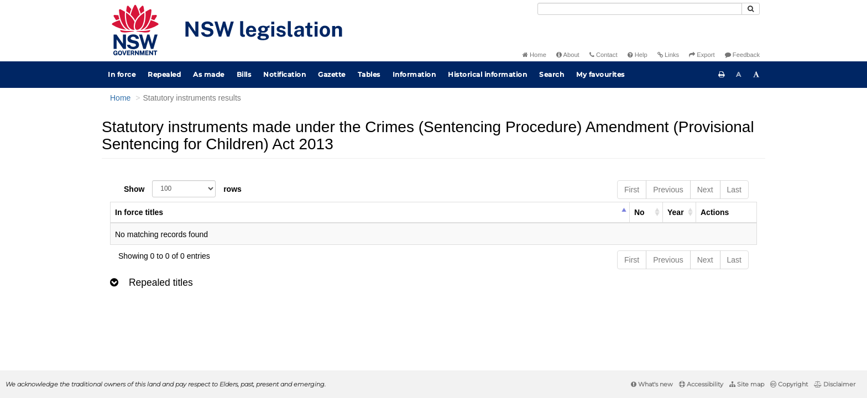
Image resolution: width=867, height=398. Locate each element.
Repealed (164, 74)
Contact (603, 54)
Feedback (742, 54)
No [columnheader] (639, 212)
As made (208, 74)
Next (705, 189)
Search (551, 74)
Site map (746, 384)
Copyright (789, 384)
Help (637, 54)
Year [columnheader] (675, 212)
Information (414, 74)
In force (121, 74)
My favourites (600, 74)
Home (534, 54)
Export (701, 54)
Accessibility (701, 384)
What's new (652, 384)
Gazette (332, 74)
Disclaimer (834, 384)
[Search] (639, 9)
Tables (369, 74)
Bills (244, 74)
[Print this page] (721, 74)
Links (668, 54)
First (631, 189)
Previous (668, 189)
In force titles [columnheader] (139, 212)
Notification (284, 74)
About (567, 54)
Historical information (487, 74)
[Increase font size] (756, 74)
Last (734, 189)
